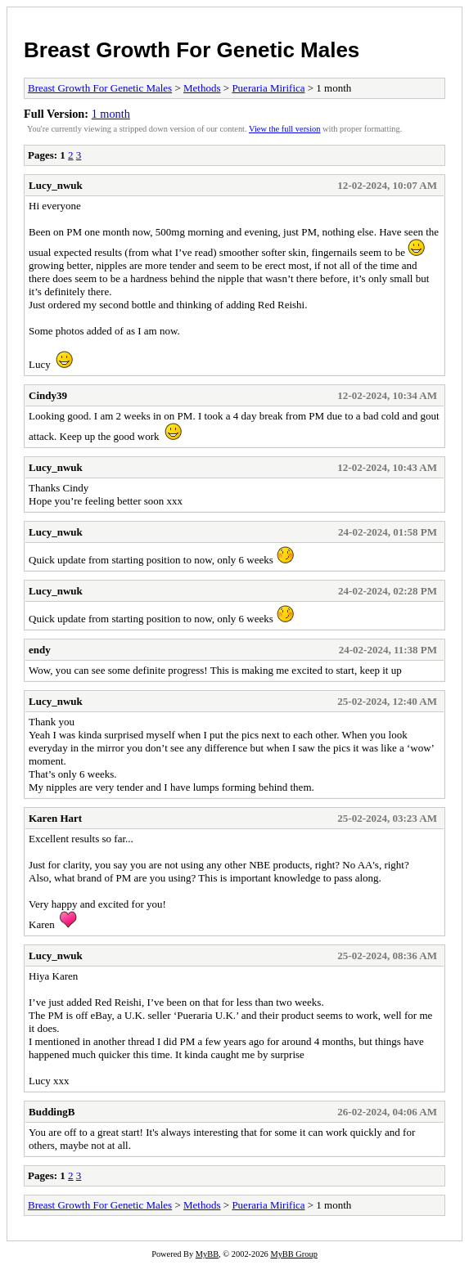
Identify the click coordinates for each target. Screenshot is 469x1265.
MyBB (207, 1253)
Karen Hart (55, 818)
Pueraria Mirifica (268, 88)
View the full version (284, 128)
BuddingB (51, 1112)
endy (40, 650)
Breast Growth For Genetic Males (191, 50)
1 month (111, 113)
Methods (202, 88)
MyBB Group (293, 1253)
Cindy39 (48, 395)
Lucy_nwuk (56, 185)
